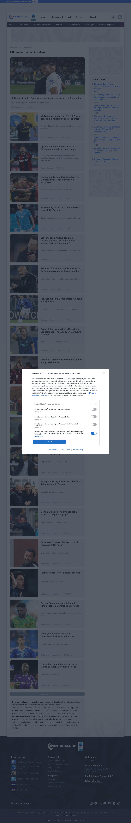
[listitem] (66, 404)
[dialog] (65, 411)
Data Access (65, 450)
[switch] (94, 409)
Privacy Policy (78, 450)
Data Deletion (53, 450)
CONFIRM (49, 442)
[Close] (105, 373)
